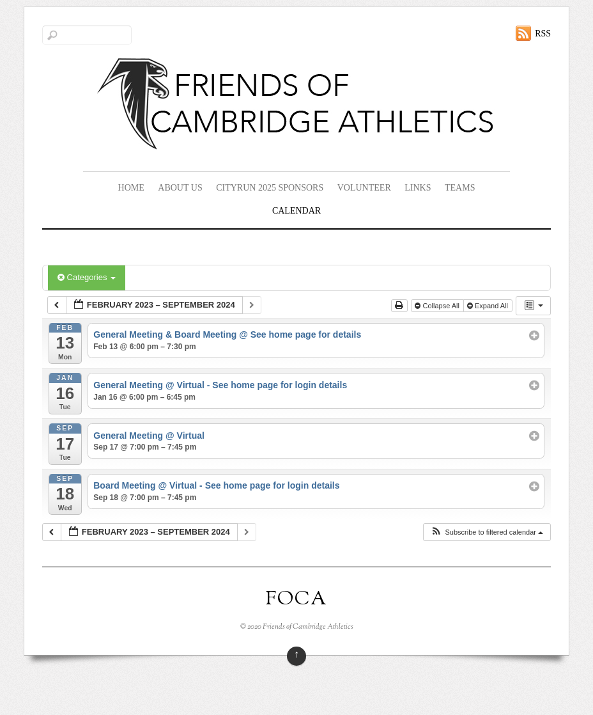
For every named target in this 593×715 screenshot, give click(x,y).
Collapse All (438, 306)
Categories (87, 277)
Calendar (296, 211)
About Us (180, 187)
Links (417, 187)
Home (131, 187)
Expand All (488, 306)
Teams (460, 187)
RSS (543, 33)
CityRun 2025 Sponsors (269, 187)
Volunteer (364, 187)
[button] (487, 532)
